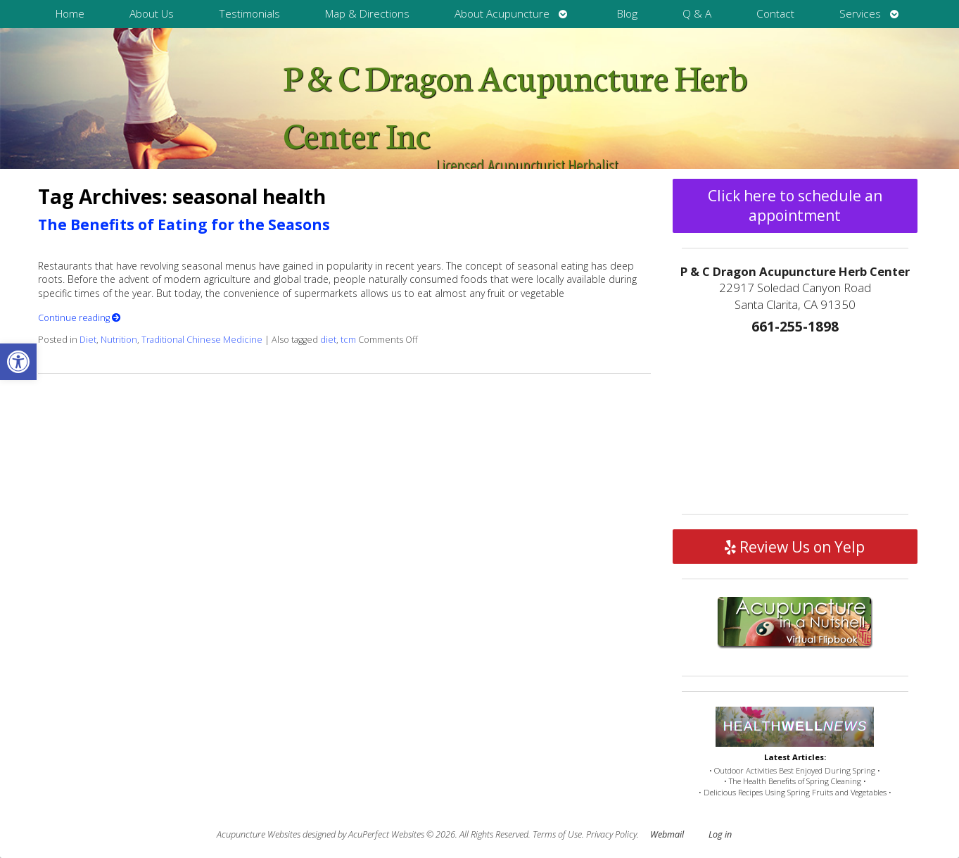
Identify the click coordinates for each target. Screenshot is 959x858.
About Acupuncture (502, 13)
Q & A (696, 13)
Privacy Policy (611, 834)
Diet (88, 340)
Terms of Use (557, 834)
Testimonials (249, 13)
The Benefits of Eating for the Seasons (184, 224)
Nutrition (119, 340)
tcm (348, 340)
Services (860, 13)
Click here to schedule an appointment (795, 205)
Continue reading (79, 318)
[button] (18, 361)
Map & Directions (367, 13)
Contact (775, 13)
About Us (151, 13)
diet (328, 340)
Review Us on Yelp (795, 547)
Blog (627, 13)
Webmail (667, 834)
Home (70, 13)
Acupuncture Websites (258, 834)
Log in (720, 834)
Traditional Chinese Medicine (201, 340)
